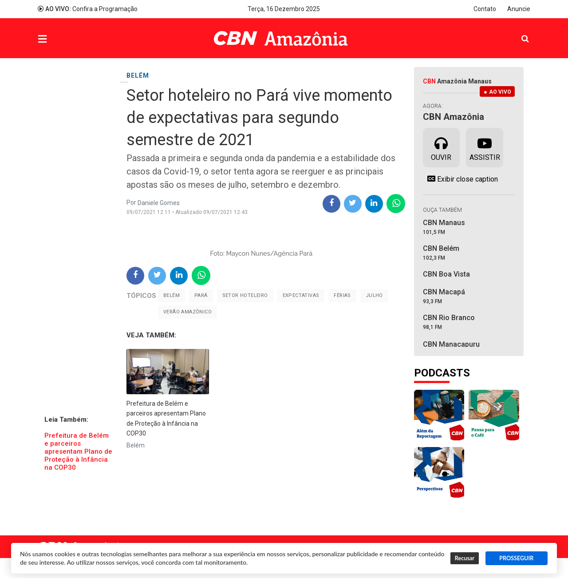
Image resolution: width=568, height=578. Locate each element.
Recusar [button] (464, 558)
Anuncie (518, 8)
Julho (374, 295)
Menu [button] (60, 39)
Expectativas (301, 295)
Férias (342, 295)
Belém (171, 295)
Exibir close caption (460, 178)
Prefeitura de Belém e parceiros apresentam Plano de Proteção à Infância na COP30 (78, 451)
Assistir (484, 147)
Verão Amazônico (187, 312)
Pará (201, 295)
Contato (484, 8)
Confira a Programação (88, 8)
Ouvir (441, 147)
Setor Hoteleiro (245, 295)
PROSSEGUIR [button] (516, 558)
